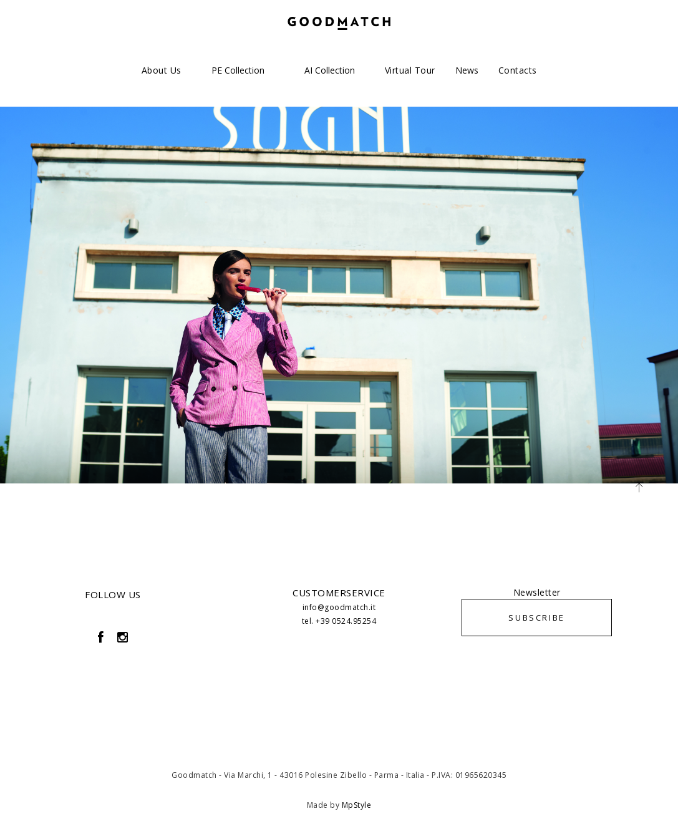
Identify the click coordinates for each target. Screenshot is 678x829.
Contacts (517, 70)
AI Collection (329, 70)
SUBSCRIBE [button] (536, 617)
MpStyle (357, 805)
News (466, 70)
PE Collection (237, 70)
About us (162, 70)
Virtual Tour (410, 70)
